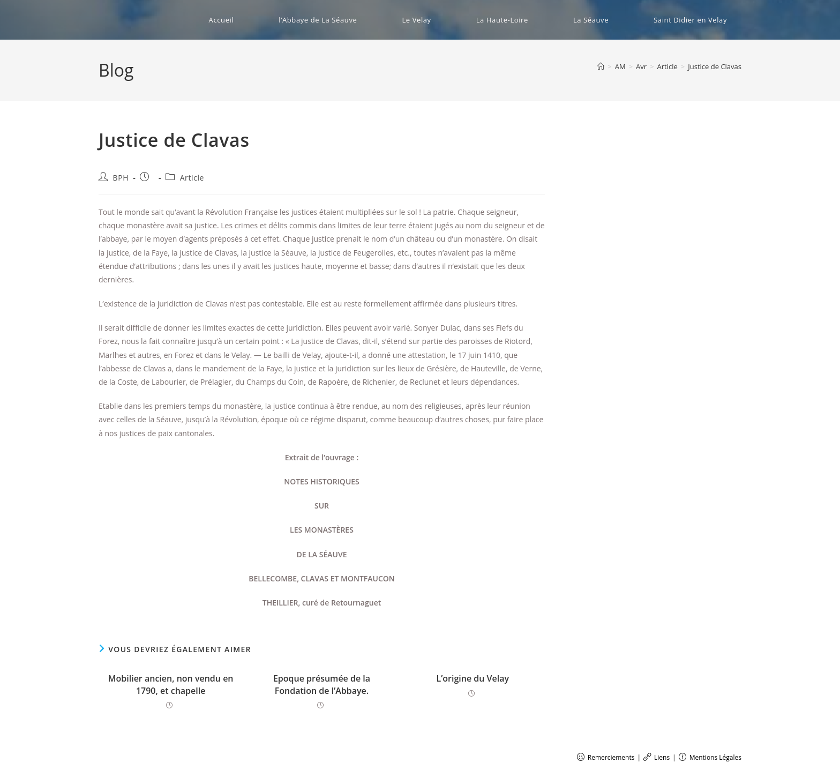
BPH (121, 178)
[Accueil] (600, 66)
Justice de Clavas (714, 66)
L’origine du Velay (473, 678)
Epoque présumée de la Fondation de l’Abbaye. (321, 684)
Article (192, 178)
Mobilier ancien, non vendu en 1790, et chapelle (171, 684)
